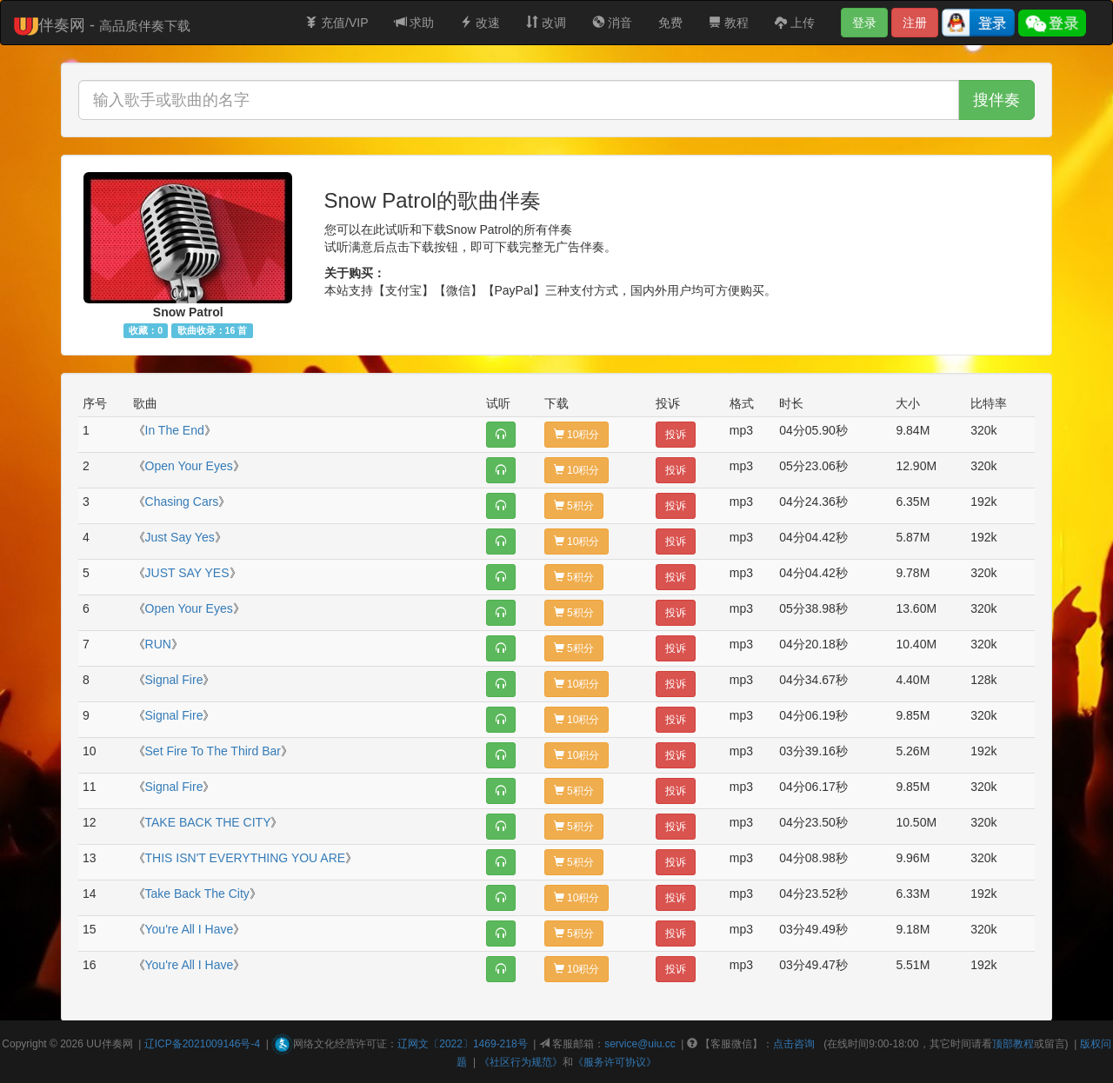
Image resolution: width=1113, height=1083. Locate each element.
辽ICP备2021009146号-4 (202, 1044)
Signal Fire (174, 680)
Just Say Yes (180, 537)
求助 (415, 23)
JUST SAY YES (187, 573)
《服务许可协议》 (614, 1062)
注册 (915, 23)
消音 (612, 23)
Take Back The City (197, 893)
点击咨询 (794, 1044)
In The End (174, 430)
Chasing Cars (182, 501)
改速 (480, 23)
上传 (795, 23)
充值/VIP (336, 23)
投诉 (675, 435)
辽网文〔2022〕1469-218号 (462, 1044)
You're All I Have (189, 929)
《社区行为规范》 (521, 1062)
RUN (158, 644)
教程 (729, 23)
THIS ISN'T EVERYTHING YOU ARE (245, 858)
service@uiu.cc (640, 1044)
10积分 (577, 435)
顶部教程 (1013, 1044)
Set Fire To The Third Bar (213, 751)
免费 (670, 23)
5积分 (574, 506)
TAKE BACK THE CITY (208, 822)
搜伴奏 (996, 100)
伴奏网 (117, 1044)
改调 (546, 23)
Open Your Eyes (189, 466)
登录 (864, 23)
